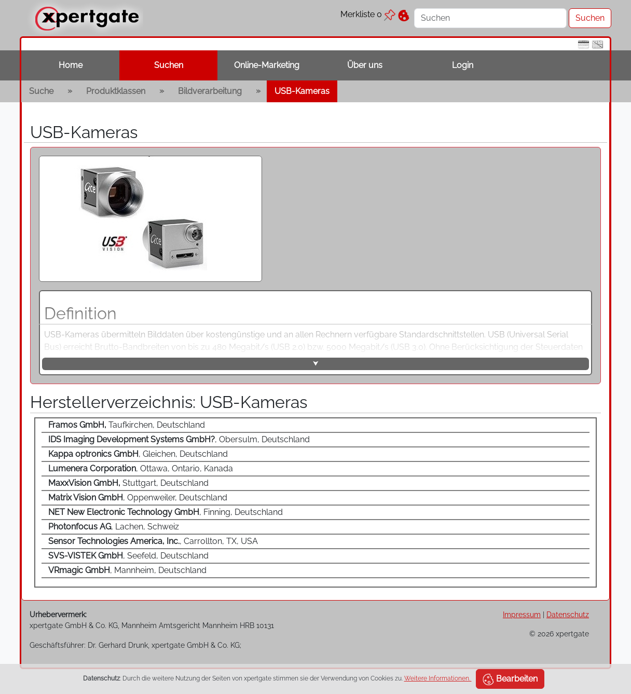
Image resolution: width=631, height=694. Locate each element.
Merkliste (367, 14)
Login (462, 65)
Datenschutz (567, 614)
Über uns (364, 65)
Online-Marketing (266, 65)
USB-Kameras (302, 91)
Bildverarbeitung (210, 91)
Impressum (522, 614)
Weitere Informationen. (438, 678)
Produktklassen (115, 91)
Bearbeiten (510, 679)
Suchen (168, 65)
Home (71, 65)
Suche (41, 91)
